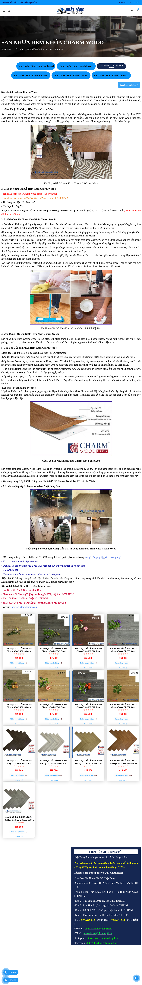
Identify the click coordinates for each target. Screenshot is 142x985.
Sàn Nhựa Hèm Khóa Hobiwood (36, 66)
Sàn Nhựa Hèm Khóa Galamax (111, 75)
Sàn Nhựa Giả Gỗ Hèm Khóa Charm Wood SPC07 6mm (53, 649)
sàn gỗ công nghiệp (94, 557)
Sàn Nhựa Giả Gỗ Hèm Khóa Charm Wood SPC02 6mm (88, 714)
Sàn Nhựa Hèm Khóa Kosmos (30, 75)
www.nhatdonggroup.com (25, 607)
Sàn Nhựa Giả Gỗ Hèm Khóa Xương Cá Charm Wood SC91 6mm (123, 778)
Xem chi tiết (19, 676)
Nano (102, 900)
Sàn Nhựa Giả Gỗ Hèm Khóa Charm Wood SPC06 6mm (88, 649)
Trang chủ (134, 3)
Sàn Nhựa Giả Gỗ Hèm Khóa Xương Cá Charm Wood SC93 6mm (53, 778)
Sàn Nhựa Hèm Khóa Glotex (71, 75)
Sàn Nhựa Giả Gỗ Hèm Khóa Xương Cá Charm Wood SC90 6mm (19, 843)
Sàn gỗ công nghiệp (85, 895)
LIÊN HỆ (122, 3)
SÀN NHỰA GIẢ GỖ (34, 49)
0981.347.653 (13, 972)
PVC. (120, 900)
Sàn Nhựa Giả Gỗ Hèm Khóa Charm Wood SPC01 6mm (123, 714)
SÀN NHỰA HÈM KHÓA (55, 49)
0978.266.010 (13, 980)
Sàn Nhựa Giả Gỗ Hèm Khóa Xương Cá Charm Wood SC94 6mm (19, 778)
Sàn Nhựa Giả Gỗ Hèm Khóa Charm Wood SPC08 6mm (18, 649)
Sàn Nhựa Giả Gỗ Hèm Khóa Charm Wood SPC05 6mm (123, 649)
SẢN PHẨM (19, 49)
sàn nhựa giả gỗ (113, 557)
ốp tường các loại (88, 900)
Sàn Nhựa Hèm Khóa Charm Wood (111, 66)
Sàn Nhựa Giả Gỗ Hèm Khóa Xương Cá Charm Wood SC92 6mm (88, 778)
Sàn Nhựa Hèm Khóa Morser (76, 66)
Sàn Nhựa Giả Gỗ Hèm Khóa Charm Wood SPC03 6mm (53, 714)
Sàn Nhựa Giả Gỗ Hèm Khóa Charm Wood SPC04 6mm (18, 714)
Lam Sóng (111, 900)
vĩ (116, 895)
